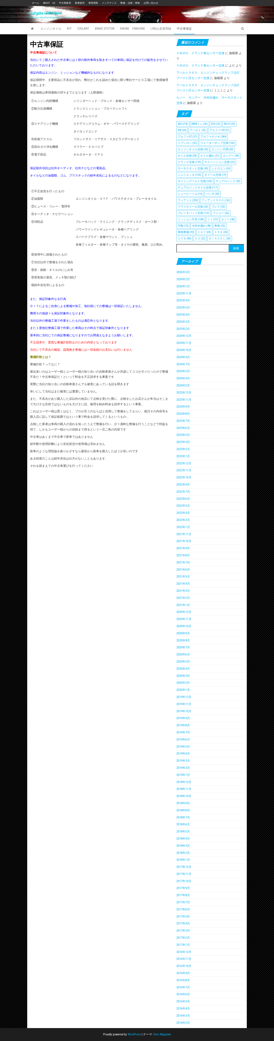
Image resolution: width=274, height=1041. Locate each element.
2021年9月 (183, 548)
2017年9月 (183, 888)
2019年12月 (183, 697)
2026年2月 (183, 279)
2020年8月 (183, 640)
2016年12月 (183, 952)
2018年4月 (183, 838)
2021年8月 (183, 555)
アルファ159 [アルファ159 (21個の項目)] (219, 130)
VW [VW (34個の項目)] (182, 130)
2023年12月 (183, 392)
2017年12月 (183, 867)
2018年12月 (183, 782)
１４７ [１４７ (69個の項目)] (204, 232)
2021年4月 (183, 583)
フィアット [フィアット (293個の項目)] (188, 200)
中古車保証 (184, 28)
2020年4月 (183, 668)
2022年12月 (183, 463)
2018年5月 (183, 831)
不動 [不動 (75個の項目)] (183, 225)
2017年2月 (183, 937)
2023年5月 (183, 435)
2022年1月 (183, 527)
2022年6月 (183, 499)
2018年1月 (183, 860)
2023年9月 (183, 406)
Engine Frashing (132, 28)
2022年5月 (183, 505)
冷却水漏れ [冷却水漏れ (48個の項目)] (201, 225)
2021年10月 (183, 541)
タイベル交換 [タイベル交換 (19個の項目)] (215, 174)
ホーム (35, 2)
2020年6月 (183, 654)
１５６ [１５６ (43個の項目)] (221, 232)
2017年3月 (183, 930)
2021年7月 (183, 562)
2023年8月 (183, 414)
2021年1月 (183, 605)
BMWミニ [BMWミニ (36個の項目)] (199, 124)
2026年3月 (183, 272)
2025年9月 (183, 300)
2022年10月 (183, 477)
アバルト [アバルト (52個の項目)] (198, 130)
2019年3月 (183, 760)
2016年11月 (183, 959)
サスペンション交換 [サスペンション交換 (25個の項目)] (219, 162)
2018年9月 (183, 803)
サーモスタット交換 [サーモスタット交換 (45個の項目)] (193, 168)
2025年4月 (183, 314)
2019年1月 (183, 775)
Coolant (83, 28)
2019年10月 (183, 711)
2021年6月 (183, 569)
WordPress (134, 1034)
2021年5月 (183, 576)
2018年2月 (183, 853)
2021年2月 (183, 598)
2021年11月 (183, 534)
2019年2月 (183, 768)
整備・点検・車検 (130, 2)
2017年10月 (183, 881)
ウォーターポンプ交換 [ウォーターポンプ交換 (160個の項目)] (217, 143)
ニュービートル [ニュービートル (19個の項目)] (190, 194)
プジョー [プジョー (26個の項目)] (221, 213)
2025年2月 (183, 329)
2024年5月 (183, 371)
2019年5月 (183, 746)
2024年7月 (183, 364)
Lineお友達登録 (161, 28)
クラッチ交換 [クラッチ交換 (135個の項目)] (189, 162)
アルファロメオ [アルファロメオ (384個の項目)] (213, 136)
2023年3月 (183, 442)
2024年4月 (183, 378)
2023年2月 (183, 449)
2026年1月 (183, 286)
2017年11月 (183, 874)
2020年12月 (183, 612)
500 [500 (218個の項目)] (183, 124)
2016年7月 (183, 987)
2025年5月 (183, 307)
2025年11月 (183, 293)
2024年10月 (183, 350)
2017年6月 (183, 909)
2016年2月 (183, 1023)
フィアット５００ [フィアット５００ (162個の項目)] (216, 200)
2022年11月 (183, 470)
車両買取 (93, 2)
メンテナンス (109, 2)
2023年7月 (183, 421)
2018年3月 (183, 845)
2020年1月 (183, 690)
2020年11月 (183, 619)
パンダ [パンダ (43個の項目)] (212, 194)
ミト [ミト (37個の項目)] (212, 219)
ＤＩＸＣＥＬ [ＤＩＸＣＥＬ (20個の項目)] (220, 238)
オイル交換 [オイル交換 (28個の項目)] (187, 155)
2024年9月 (183, 357)
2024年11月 (183, 343)
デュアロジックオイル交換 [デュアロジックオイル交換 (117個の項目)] (198, 187)
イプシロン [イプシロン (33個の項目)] (187, 143)
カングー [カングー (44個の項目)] (231, 155)
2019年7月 (183, 732)
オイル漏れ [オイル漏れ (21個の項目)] (209, 155)
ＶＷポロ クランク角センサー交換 (200, 53)
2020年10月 (183, 626)
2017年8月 (183, 895)
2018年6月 (183, 824)
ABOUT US (49, 2)
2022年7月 (183, 491)
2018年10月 (183, 796)
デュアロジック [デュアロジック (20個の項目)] (228, 181)
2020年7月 (183, 647)
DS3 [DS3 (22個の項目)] (216, 124)
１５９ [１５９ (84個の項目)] (184, 238)
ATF (69, 28)
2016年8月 (183, 980)
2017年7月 (183, 902)
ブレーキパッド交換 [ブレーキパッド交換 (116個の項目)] (193, 213)
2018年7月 (183, 817)
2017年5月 (183, 916)
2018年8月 (183, 810)
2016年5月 (183, 1001)
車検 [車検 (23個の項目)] (219, 225)
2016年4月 (183, 1008)
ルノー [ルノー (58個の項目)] (228, 219)
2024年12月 (183, 336)
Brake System (104, 28)
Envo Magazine (162, 1034)
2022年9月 (183, 484)
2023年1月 (183, 456)
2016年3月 (183, 1015)
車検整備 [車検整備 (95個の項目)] (186, 232)
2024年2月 (183, 385)
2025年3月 (183, 322)
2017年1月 (183, 945)
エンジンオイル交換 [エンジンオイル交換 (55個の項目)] (193, 149)
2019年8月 (183, 725)
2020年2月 (183, 683)
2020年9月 (183, 633)
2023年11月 (183, 399)
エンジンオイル (50, 28)
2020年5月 (183, 661)
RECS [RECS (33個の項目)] (229, 124)
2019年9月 (183, 718)
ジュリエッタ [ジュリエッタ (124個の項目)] (189, 174)
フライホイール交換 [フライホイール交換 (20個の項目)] (193, 206)
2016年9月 (183, 973)
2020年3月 (183, 676)
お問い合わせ (151, 2)
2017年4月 (183, 923)
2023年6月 (183, 428)
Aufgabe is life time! (46, 13)
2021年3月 (183, 591)
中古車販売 (65, 2)
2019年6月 (183, 739)
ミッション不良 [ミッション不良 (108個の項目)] (191, 219)
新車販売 (80, 2)
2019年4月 (183, 753)
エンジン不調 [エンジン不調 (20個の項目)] (222, 149)
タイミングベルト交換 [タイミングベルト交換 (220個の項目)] (195, 181)
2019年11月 (183, 704)
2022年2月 (183, 520)
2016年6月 (183, 994)
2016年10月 (183, 966)
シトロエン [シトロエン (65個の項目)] (221, 168)
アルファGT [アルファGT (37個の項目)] (187, 136)
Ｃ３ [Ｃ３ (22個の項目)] (200, 238)
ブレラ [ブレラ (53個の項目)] (218, 206)
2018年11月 (183, 789)
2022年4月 (183, 513)
